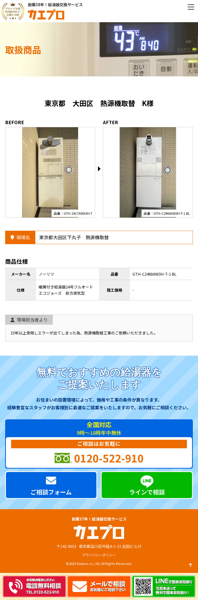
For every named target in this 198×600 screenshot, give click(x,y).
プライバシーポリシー (99, 555)
